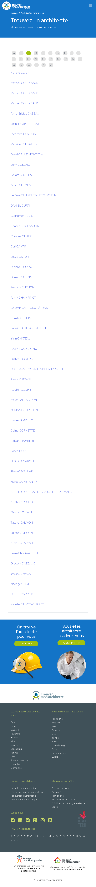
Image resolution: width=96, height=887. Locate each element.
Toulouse (15, 733)
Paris (13, 722)
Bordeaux (15, 737)
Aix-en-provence (19, 760)
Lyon (13, 726)
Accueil (14, 13)
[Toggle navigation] (90, 5)
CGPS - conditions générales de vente (68, 805)
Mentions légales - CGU (64, 799)
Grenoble (15, 764)
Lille (13, 756)
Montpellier (16, 767)
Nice (13, 741)
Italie (54, 741)
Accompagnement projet (24, 799)
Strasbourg (16, 748)
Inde (54, 734)
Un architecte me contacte (25, 788)
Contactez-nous (60, 788)
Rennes (14, 752)
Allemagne (57, 718)
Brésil (54, 726)
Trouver (26, 643)
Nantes (14, 745)
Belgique (56, 722)
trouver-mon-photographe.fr (30, 869)
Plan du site (58, 795)
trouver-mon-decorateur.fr (69, 869)
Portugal (56, 749)
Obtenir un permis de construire (27, 792)
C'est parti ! (71, 642)
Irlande (55, 737)
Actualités (57, 792)
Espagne (56, 730)
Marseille (15, 729)
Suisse (55, 756)
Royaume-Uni (59, 753)
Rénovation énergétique (23, 795)
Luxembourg (58, 745)
